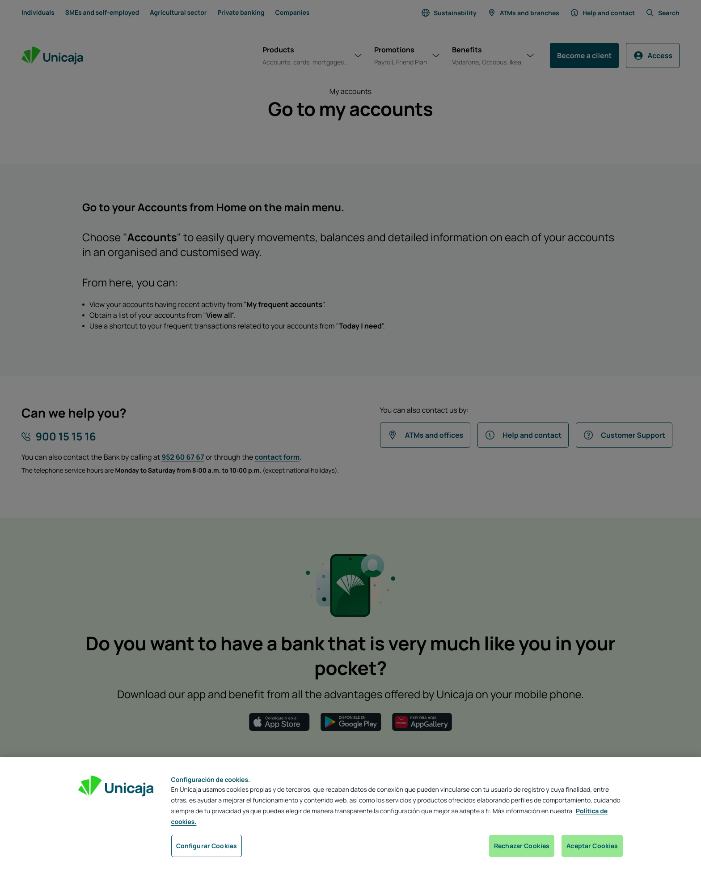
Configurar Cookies (206, 845)
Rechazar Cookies (521, 845)
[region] (350, 816)
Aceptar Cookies (592, 845)
